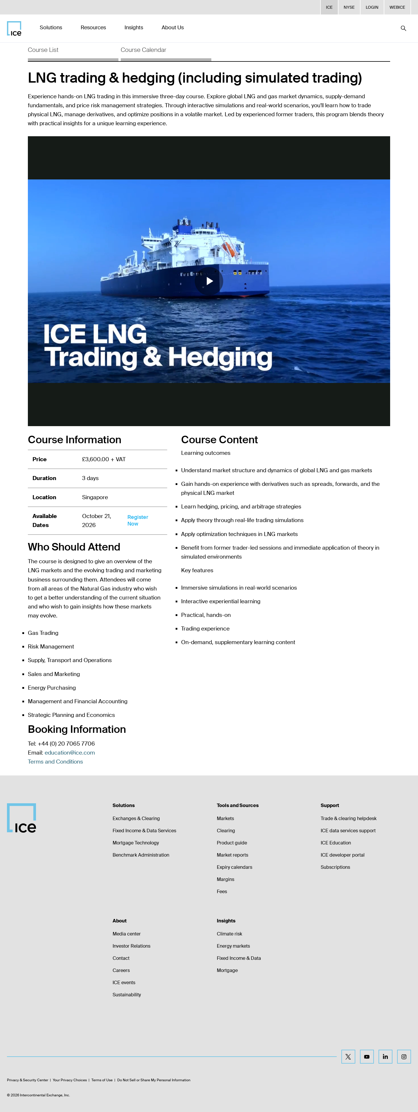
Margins (225, 879)
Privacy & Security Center (27, 1080)
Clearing (226, 831)
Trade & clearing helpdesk (348, 818)
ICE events (124, 983)
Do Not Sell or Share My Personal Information (153, 1080)
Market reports (232, 855)
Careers (121, 970)
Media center (127, 934)
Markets (225, 818)
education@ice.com (70, 752)
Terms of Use (102, 1080)
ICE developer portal (343, 855)
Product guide (232, 843)
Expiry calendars (234, 867)
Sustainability (127, 995)
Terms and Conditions (55, 761)
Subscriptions (335, 867)
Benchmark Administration (141, 855)
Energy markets (233, 946)
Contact (121, 958)
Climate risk (229, 934)
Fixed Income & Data (239, 958)
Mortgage (227, 970)
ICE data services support (348, 831)
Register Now (137, 520)
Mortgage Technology (136, 843)
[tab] (73, 52)
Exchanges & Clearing (136, 818)
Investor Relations (131, 946)
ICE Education (336, 843)
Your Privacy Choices (70, 1080)
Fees (222, 891)
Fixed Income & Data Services (144, 831)
